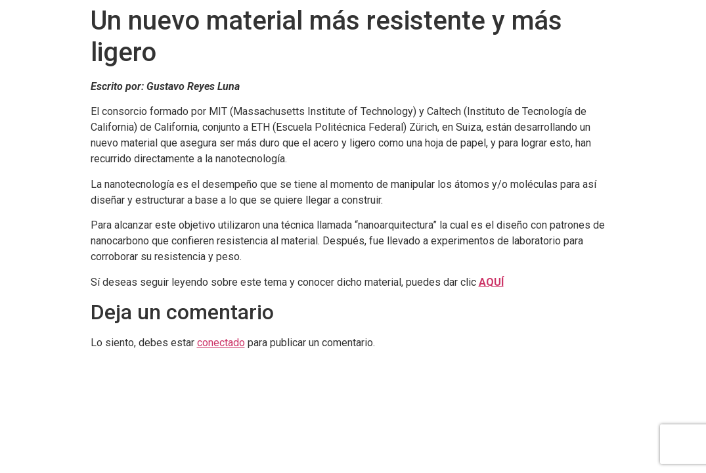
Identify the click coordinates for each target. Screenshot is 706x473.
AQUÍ (491, 282)
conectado (221, 342)
